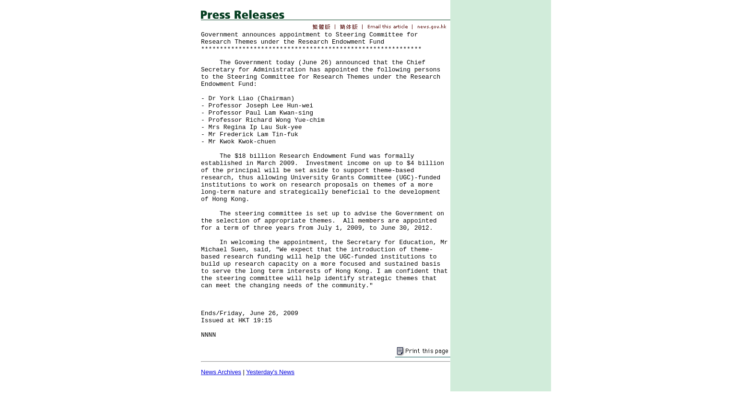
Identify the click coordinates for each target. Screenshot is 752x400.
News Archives (221, 372)
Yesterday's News (270, 372)
